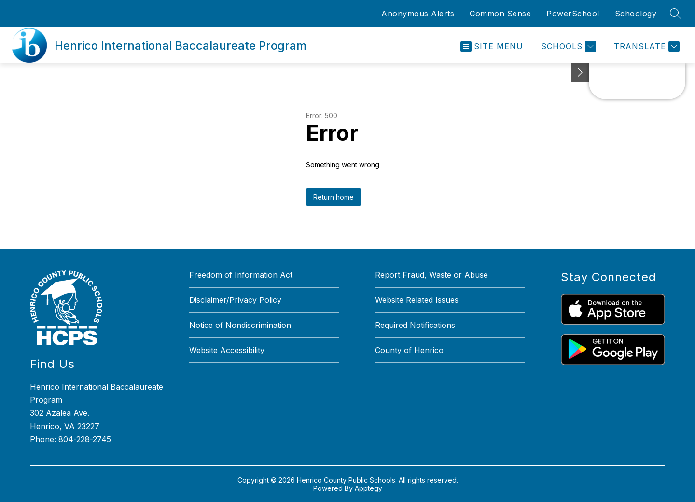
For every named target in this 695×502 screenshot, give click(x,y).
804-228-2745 (84, 439)
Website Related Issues (417, 300)
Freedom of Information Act (240, 275)
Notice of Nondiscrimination (240, 325)
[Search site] (675, 13)
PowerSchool (572, 13)
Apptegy (368, 488)
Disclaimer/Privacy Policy (235, 300)
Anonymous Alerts (417, 13)
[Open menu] (491, 47)
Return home (333, 197)
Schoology (636, 13)
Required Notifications (415, 325)
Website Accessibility (226, 350)
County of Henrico (409, 350)
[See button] (580, 72)
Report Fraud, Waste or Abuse (431, 275)
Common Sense (500, 13)
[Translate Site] (646, 47)
